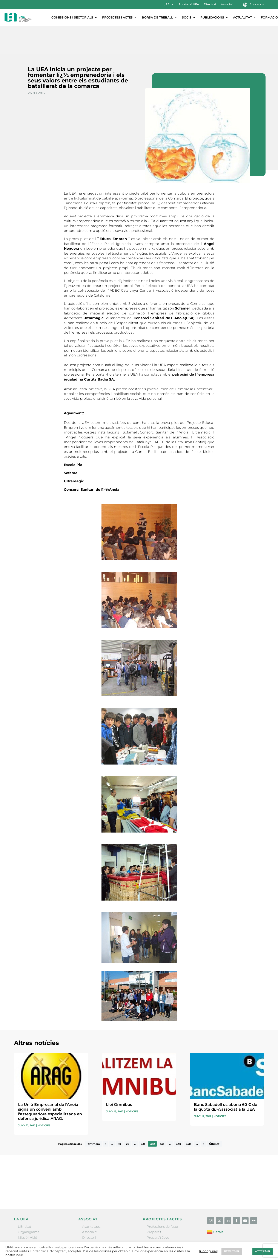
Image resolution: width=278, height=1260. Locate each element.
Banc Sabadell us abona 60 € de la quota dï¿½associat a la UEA (225, 1079)
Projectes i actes (117, 17)
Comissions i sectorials (72, 17)
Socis (186, 17)
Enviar (254, 1163)
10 (119, 1115)
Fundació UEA (189, 4)
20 (127, 1115)
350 (188, 1115)
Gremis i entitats (31, 1214)
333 (162, 1115)
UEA (166, 4)
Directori (210, 4)
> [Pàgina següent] (203, 1115)
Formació (269, 17)
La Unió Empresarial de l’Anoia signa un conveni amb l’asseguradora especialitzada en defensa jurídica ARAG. (50, 1083)
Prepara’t (154, 1203)
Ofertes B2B (91, 1214)
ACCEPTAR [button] (262, 1251)
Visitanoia (154, 1231)
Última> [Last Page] (214, 1115)
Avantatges (91, 1198)
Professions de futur (162, 1198)
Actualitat (242, 17)
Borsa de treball (157, 17)
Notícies (44, 1097)
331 (143, 1115)
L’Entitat (24, 1198)
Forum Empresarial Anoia (167, 1220)
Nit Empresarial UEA (163, 1214)
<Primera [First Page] (93, 1115)
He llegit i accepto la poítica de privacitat (197, 1156)
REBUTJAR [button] (231, 1251)
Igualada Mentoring (162, 1225)
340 (178, 1115)
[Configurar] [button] (208, 1251)
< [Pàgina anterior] (105, 1115)
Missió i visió (27, 1209)
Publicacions (212, 17)
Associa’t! (227, 4)
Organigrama (29, 1203)
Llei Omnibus (119, 1076)
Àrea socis (256, 4)
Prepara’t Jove (158, 1209)
